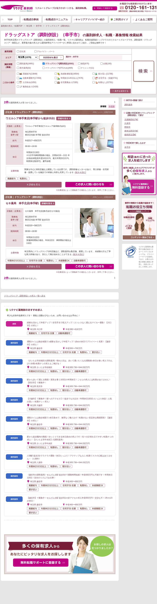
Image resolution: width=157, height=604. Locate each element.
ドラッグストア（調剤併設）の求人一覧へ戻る (24, 296)
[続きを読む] (80, 172)
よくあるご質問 (143, 19)
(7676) (69, 78)
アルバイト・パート (44, 51)
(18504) (67, 74)
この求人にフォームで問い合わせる (90, 185)
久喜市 (127, 123)
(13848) (27, 74)
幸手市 (127, 147)
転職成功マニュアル (57, 19)
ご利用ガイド (120, 19)
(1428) (27, 86)
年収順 (112, 106)
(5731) (105, 78)
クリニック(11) (86, 68)
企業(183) (106, 63)
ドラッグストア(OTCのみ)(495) (58, 68)
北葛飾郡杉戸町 (131, 119)
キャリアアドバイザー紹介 (90, 19)
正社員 (21, 51)
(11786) (102, 74)
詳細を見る (34, 184)
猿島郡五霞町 (130, 134)
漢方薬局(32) (24, 68)
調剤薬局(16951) (25, 63)
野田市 (127, 127)
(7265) (66, 82)
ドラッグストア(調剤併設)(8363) (58, 63)
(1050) (26, 82)
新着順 (103, 106)
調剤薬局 (128, 104)
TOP (10, 19)
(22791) (102, 82)
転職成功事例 (31, 19)
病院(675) (83, 63)
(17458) (29, 78)
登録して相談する (105, 8)
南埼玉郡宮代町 (131, 131)
